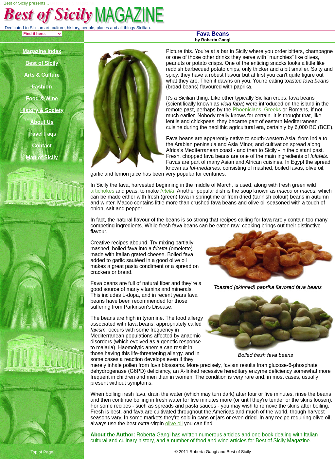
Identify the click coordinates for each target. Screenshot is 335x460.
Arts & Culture (42, 75)
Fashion (42, 86)
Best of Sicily (16, 3)
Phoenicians (247, 109)
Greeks (272, 109)
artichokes (102, 191)
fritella (167, 191)
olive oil (174, 423)
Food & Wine (42, 98)
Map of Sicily (42, 157)
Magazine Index (42, 51)
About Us (41, 122)
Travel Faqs (41, 134)
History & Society (41, 110)
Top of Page (41, 452)
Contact (42, 145)
